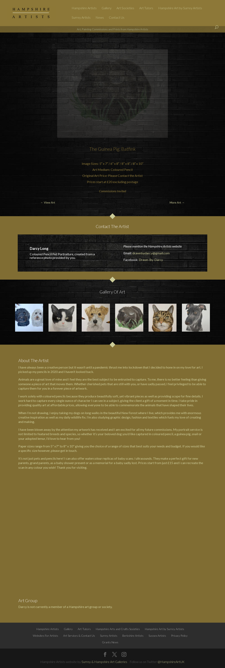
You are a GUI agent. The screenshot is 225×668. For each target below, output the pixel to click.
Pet (54, 254)
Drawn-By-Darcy (151, 260)
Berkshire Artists (132, 635)
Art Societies (125, 8)
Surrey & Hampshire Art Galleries (104, 662)
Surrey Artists (81, 17)
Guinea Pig (108, 149)
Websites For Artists (45, 635)
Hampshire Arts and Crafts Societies (118, 629)
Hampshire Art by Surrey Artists (180, 8)
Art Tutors (146, 8)
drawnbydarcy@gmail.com (151, 253)
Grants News (110, 642)
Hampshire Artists (84, 8)
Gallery (106, 8)
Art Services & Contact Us (79, 635)
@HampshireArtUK (171, 662)
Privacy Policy (179, 635)
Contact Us (116, 17)
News (100, 17)
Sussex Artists (157, 635)
